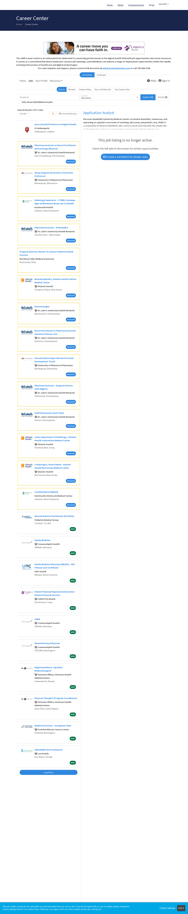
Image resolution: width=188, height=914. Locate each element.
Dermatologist (42, 306)
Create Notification (68, 113)
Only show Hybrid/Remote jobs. (37, 102)
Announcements (136, 5)
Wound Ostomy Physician (47, 643)
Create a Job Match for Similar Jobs (125, 157)
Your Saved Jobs (122, 89)
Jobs (30, 80)
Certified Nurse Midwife (46, 492)
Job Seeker (87, 74)
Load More (48, 772)
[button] (163, 97)
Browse (72, 89)
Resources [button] (55, 80)
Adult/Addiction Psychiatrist (48, 749)
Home (110, 5)
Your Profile (41, 80)
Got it (181, 908)
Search (61, 89)
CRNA (37, 619)
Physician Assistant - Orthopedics (51, 227)
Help (151, 80)
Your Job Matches (103, 89)
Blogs (152, 5)
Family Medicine (42, 540)
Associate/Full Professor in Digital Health (55, 124)
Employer (101, 74)
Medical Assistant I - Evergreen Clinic (52, 725)
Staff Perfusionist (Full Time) (49, 413)
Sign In (164, 80)
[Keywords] (48, 97)
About (120, 5)
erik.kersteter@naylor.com (116, 68)
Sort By (23, 113)
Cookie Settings (167, 908)
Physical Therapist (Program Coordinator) (55, 698)
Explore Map (85, 89)
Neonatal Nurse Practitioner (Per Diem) (54, 516)
